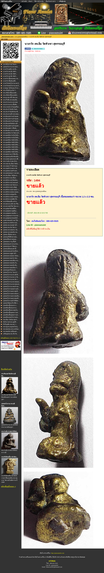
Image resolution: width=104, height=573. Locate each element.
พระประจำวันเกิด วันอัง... (10, 109)
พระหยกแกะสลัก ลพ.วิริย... (11, 204)
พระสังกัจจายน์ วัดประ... (10, 64)
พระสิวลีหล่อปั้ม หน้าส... (10, 201)
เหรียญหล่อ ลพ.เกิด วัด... (10, 334)
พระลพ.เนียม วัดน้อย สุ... (10, 175)
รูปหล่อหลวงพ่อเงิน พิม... (10, 265)
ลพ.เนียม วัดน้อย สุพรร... (10, 319)
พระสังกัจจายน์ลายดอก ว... (11, 189)
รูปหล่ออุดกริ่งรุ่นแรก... (10, 270)
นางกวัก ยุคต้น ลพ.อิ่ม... (10, 69)
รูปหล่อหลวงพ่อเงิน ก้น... (10, 263)
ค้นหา (30, 1)
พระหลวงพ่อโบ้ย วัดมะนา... (11, 206)
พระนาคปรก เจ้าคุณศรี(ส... (11, 107)
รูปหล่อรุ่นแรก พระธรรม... (11, 244)
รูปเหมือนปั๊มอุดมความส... (11, 312)
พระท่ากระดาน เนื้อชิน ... (10, 104)
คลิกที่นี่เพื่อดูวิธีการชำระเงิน (38, 229)
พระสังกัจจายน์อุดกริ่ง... (10, 194)
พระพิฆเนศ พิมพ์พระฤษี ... (11, 123)
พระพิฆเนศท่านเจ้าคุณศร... (11, 126)
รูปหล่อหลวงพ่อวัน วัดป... (10, 258)
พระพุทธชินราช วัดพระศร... (11, 133)
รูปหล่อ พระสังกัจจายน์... (10, 223)
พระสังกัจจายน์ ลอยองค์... (11, 182)
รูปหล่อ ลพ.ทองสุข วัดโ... (10, 225)
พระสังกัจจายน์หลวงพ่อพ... (11, 192)
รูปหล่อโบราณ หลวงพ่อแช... (11, 284)
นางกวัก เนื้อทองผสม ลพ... (11, 78)
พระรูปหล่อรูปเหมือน (21, 36)
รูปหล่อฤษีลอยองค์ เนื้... (10, 248)
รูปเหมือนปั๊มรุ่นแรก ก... (10, 305)
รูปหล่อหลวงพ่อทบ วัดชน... (11, 256)
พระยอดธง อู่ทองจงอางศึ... (11, 159)
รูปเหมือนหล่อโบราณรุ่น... (11, 317)
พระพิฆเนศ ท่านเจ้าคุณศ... (11, 116)
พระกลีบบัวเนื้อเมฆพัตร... (10, 95)
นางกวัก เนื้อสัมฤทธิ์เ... (10, 81)
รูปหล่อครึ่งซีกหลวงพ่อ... (10, 237)
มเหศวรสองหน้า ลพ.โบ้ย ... (11, 220)
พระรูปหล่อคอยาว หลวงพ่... (11, 173)
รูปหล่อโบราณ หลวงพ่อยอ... (11, 282)
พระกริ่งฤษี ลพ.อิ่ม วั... (10, 90)
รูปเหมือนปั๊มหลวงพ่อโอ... (11, 310)
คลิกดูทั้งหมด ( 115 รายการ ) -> (10, 338)
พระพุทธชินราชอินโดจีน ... (11, 140)
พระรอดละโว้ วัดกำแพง (10, 166)
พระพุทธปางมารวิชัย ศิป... (11, 154)
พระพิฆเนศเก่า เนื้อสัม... (10, 128)
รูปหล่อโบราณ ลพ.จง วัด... (11, 277)
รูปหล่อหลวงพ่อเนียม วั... (10, 267)
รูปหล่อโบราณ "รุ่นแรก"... (11, 272)
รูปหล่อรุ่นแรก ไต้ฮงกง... (10, 246)
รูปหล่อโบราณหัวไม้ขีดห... (11, 300)
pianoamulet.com (7, 36)
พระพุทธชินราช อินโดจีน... (11, 135)
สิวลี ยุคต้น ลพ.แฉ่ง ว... (10, 324)
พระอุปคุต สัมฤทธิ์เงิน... (10, 208)
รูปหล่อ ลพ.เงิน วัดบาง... (10, 227)
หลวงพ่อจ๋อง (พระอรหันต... (11, 329)
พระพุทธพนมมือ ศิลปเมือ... (11, 156)
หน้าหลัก (24, 1)
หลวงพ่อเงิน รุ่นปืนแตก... (10, 331)
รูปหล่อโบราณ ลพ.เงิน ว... (11, 279)
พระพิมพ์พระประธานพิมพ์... (11, 130)
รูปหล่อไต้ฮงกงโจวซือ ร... (11, 303)
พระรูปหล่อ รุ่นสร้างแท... (10, 171)
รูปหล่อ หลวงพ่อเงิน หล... (10, 232)
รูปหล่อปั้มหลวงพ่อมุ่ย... (10, 239)
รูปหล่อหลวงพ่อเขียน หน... (11, 260)
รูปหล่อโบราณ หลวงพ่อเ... (11, 67)
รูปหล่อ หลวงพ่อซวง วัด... (10, 230)
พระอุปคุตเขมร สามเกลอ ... (11, 215)
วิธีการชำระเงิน (39, 1)
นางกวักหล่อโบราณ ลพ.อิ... (11, 83)
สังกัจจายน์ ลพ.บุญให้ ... (10, 322)
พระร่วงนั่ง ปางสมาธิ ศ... (10, 161)
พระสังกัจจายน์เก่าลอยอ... (11, 197)
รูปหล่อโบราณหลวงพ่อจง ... (11, 293)
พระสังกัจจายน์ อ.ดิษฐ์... (10, 187)
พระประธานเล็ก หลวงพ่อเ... (11, 114)
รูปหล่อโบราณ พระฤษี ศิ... (11, 274)
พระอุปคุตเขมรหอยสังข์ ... (11, 218)
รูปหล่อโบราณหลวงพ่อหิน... (11, 296)
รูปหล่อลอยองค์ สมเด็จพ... (11, 251)
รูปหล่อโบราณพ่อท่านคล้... (11, 289)
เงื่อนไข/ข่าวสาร (51, 1)
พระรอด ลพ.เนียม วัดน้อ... (11, 163)
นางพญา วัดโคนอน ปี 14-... (11, 88)
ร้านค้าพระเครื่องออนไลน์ (27, 557)
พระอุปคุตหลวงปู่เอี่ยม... (10, 211)
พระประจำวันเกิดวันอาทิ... (11, 111)
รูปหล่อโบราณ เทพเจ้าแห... (11, 286)
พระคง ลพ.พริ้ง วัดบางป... (11, 97)
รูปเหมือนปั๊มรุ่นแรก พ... (10, 308)
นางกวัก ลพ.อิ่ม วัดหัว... (10, 71)
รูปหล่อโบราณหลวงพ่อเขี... (11, 298)
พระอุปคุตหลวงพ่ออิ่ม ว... (10, 213)
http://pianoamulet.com (57, 553)
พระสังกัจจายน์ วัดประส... (11, 185)
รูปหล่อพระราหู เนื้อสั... (10, 241)
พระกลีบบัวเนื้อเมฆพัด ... (10, 93)
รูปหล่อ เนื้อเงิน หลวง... (10, 234)
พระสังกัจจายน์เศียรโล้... (10, 199)
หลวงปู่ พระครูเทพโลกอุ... (11, 326)
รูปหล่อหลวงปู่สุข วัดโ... (10, 253)
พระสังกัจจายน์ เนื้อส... (10, 178)
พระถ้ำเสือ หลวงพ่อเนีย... (10, 100)
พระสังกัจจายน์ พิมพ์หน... (11, 180)
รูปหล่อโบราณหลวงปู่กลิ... (11, 291)
